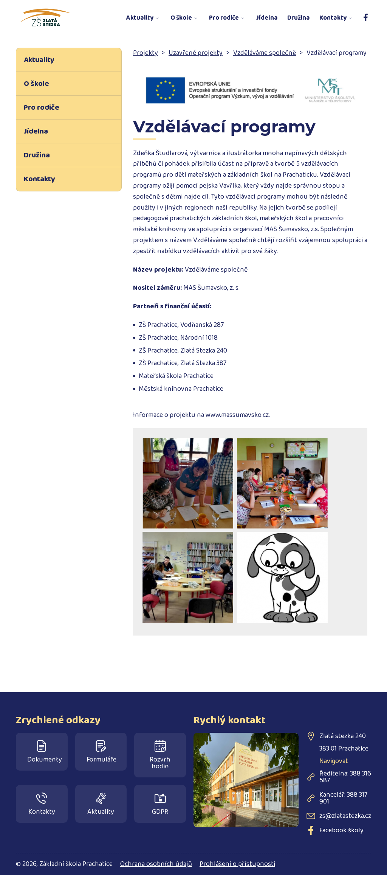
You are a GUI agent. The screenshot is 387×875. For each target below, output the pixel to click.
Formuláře (101, 752)
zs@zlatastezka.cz (345, 816)
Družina (298, 18)
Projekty (145, 53)
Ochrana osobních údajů (156, 864)
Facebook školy (341, 830)
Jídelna (267, 18)
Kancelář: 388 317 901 (343, 798)
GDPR (160, 805)
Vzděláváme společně (264, 53)
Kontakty (333, 18)
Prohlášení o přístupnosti (237, 864)
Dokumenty (44, 752)
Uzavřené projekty (196, 53)
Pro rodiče (224, 18)
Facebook (363, 13)
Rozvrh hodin (160, 756)
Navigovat (333, 761)
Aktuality (139, 18)
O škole (181, 18)
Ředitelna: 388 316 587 (345, 777)
